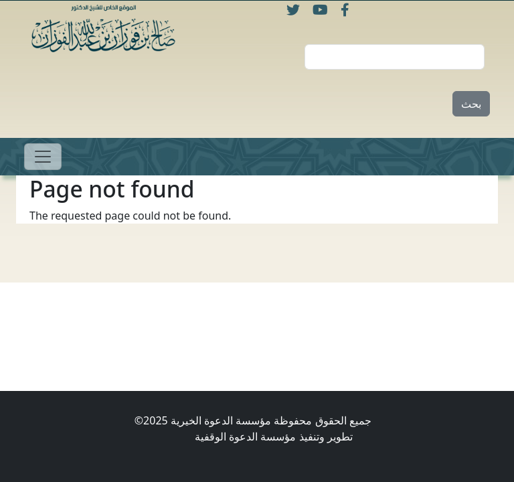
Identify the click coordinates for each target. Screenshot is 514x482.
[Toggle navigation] (43, 156)
